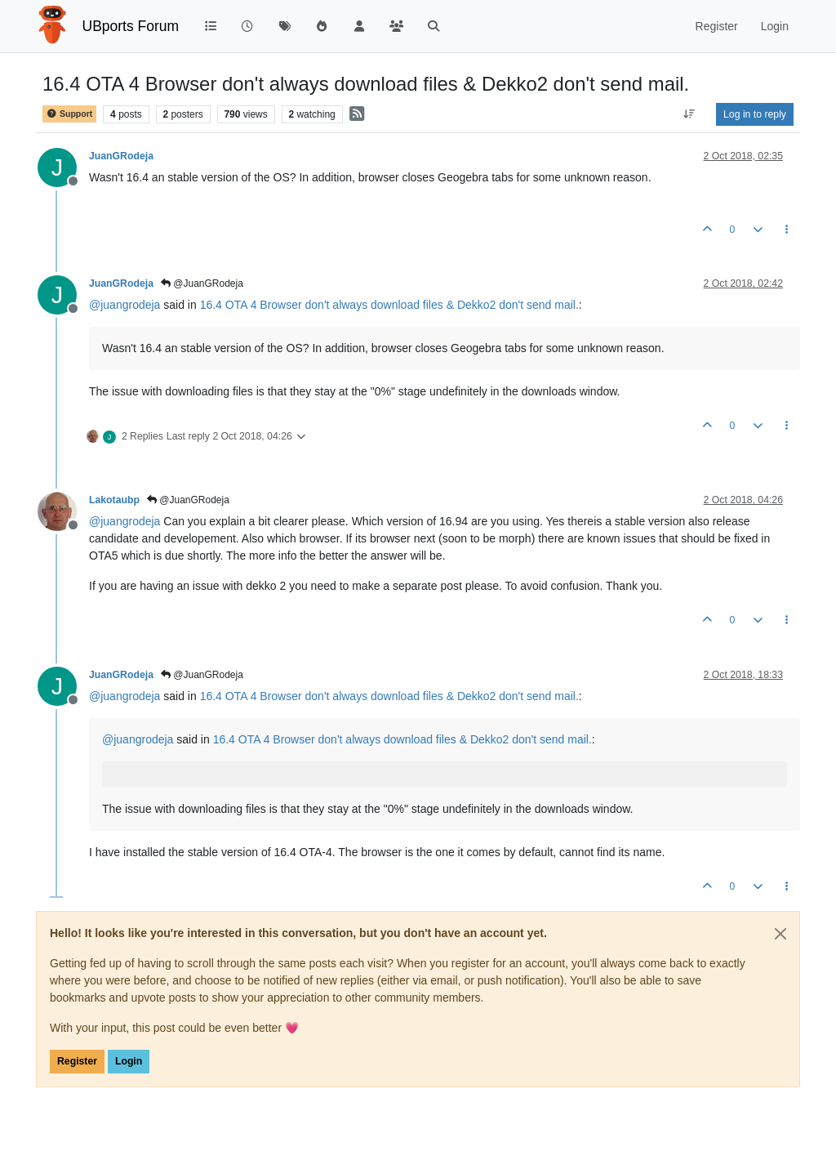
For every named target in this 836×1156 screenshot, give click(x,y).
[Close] (780, 934)
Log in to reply (754, 114)
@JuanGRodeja (202, 283)
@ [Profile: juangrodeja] (124, 304)
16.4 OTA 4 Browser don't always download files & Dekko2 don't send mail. (389, 304)
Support (69, 114)
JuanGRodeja (121, 156)
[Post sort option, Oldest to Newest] (689, 114)
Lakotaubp (114, 500)
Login (128, 1061)
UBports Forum (131, 26)
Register (77, 1061)
